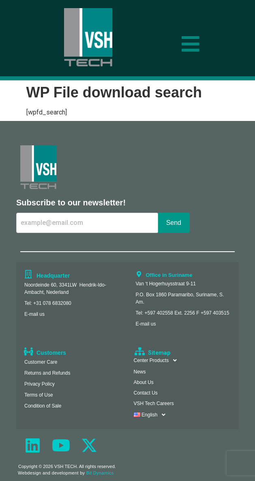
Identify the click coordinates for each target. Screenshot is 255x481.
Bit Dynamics (100, 472)
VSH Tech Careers (154, 403)
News (140, 372)
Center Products (158, 360)
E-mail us (34, 314)
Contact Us (146, 393)
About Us (144, 382)
